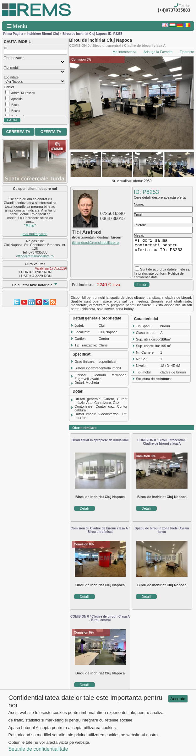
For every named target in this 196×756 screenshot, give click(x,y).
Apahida (17, 99)
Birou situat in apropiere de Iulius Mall (100, 440)
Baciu (15, 105)
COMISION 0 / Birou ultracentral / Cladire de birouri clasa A (161, 441)
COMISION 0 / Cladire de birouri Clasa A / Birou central (100, 618)
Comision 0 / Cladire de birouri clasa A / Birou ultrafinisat (100, 530)
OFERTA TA (51, 132)
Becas (15, 111)
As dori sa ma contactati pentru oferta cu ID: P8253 (163, 251)
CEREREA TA (18, 132)
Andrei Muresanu (23, 93)
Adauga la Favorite (158, 52)
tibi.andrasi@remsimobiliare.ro (95, 242)
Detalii (85, 508)
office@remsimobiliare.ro (35, 256)
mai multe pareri (35, 234)
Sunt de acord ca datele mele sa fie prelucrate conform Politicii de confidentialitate (162, 273)
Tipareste (187, 52)
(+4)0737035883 (174, 10)
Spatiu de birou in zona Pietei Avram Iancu (162, 530)
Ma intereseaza (124, 52)
